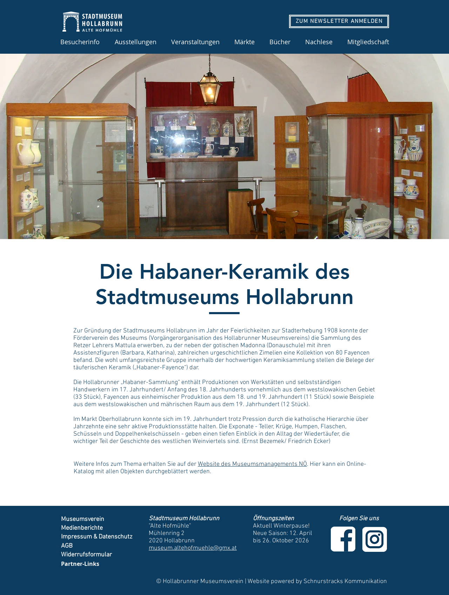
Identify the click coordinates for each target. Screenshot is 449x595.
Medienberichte (82, 528)
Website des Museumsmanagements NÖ (252, 464)
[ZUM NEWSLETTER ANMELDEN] (339, 21)
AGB (67, 546)
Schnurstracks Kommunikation (345, 581)
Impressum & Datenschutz (96, 537)
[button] (135, 41)
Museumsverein (82, 519)
